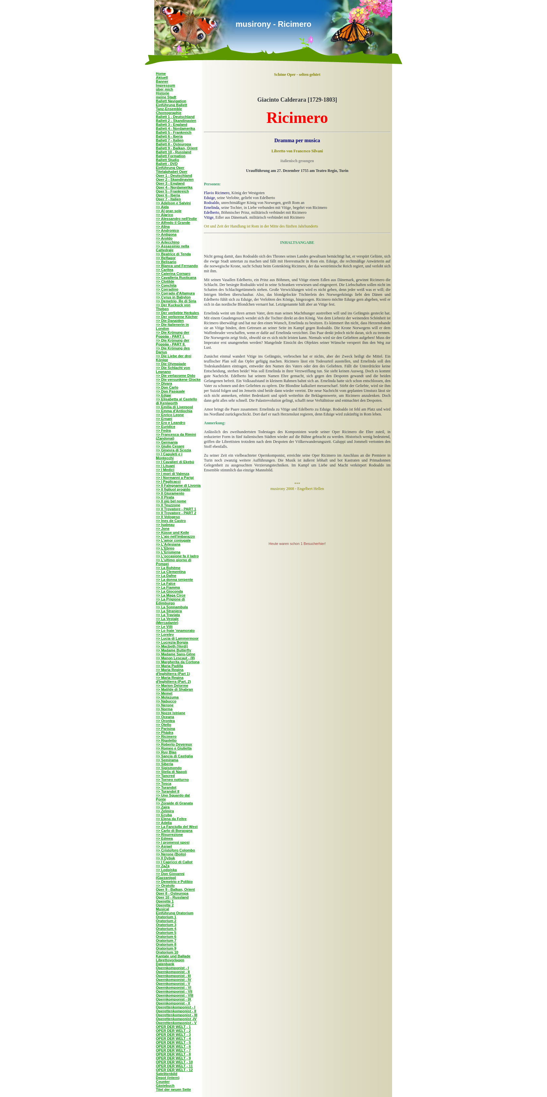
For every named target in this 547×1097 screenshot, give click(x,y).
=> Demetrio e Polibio (174, 882)
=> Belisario (166, 262)
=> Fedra (163, 430)
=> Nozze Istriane (170, 713)
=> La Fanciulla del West (177, 827)
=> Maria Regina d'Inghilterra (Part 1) (173, 672)
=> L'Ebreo (165, 548)
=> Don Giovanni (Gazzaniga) (170, 876)
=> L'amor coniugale (173, 540)
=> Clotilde (165, 281)
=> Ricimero (166, 736)
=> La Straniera (169, 611)
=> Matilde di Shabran (174, 689)
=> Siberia (164, 764)
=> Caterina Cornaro (173, 274)
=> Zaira (163, 807)
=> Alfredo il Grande (173, 223)
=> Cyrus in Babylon (173, 297)
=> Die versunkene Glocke (178, 379)
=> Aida (162, 207)
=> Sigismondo (169, 768)
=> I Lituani (165, 466)
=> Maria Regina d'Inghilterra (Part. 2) (173, 680)
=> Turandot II (167, 791)
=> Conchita (166, 285)
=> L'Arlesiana (168, 544)
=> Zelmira (165, 811)
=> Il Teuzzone (168, 505)
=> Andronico (167, 230)
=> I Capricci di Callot (174, 862)
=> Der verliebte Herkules (177, 313)
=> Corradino (167, 289)
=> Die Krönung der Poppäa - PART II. (172, 342)
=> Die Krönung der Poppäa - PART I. (172, 334)
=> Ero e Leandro (170, 423)
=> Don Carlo (167, 387)
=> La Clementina (171, 572)
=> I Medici (165, 470)
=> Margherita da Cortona (177, 662)
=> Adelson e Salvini (173, 203)
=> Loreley (165, 634)
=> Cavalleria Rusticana (176, 277)
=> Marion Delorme (172, 685)
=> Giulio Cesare (170, 446)
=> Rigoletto (166, 740)
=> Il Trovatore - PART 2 (176, 513)
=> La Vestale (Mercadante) (167, 621)
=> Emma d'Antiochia (174, 411)
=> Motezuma (167, 697)
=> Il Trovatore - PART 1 (176, 509)
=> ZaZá (163, 866)
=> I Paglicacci (168, 481)
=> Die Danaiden (170, 321)
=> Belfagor (166, 258)
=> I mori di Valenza (172, 474)
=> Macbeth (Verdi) (172, 646)
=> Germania (167, 442)
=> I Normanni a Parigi (175, 478)
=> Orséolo (165, 885)
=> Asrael (164, 846)
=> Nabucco (166, 701)
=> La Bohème (168, 568)
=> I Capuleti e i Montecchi (169, 456)
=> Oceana (165, 717)
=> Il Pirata (165, 497)
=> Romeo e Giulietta (173, 748)
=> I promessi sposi (173, 842)
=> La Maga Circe (171, 595)
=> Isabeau (165, 525)
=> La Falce (165, 583)
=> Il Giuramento (170, 493)
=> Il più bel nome (171, 501)
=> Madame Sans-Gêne (175, 654)
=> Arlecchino (167, 242)
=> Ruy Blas (166, 752)
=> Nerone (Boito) (171, 854)
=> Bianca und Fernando (177, 266)
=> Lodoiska (166, 870)
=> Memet (164, 693)
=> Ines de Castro (171, 521)
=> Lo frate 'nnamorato (175, 631)
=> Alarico (164, 215)
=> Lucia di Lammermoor (177, 638)
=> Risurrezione (169, 834)
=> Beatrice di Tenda (173, 254)
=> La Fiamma (168, 587)
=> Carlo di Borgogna (174, 831)
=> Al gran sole (168, 211)
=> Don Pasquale (170, 391)
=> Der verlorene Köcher (177, 317)
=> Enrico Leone (170, 415)
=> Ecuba (164, 815)
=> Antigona (166, 234)
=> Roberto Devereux (174, 744)
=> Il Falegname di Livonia (178, 485)
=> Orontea (165, 721)
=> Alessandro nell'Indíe (176, 219)
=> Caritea (164, 270)
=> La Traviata (168, 615)
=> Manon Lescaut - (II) (175, 658)
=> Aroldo (164, 238)
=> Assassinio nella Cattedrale (172, 248)
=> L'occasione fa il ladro (177, 556)
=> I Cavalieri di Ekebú (175, 462)
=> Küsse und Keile (172, 532)
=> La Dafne (166, 576)
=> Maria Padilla (169, 666)
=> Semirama (167, 760)
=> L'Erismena (168, 552)
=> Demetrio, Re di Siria (176, 301)
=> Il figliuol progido (173, 489)
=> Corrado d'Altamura (175, 293)
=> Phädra (164, 732)
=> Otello (163, 725)
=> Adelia (164, 823)
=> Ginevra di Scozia (173, 450)
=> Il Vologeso (168, 517)
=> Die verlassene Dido (175, 376)
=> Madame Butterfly (173, 650)
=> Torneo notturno (172, 780)
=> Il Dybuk (165, 858)
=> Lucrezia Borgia (172, 642)
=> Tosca (163, 783)
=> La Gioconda (169, 591)
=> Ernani (164, 419)
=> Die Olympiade (171, 364)
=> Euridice (165, 427)
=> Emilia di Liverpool (174, 407)
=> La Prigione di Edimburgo (170, 601)
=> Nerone (165, 705)
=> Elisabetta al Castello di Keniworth (176, 401)
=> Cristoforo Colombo (175, 850)
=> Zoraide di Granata (174, 803)
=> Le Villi (164, 627)
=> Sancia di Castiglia (174, 756)
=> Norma (164, 709)
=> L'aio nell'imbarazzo (175, 536)
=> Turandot (166, 787)
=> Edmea (164, 838)
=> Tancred (165, 776)
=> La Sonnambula (172, 607)
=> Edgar (163, 395)
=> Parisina (165, 729)
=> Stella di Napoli (171, 772)
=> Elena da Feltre (171, 819)
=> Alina (163, 226)
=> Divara (164, 383)
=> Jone (163, 529)
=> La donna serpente (174, 580)
